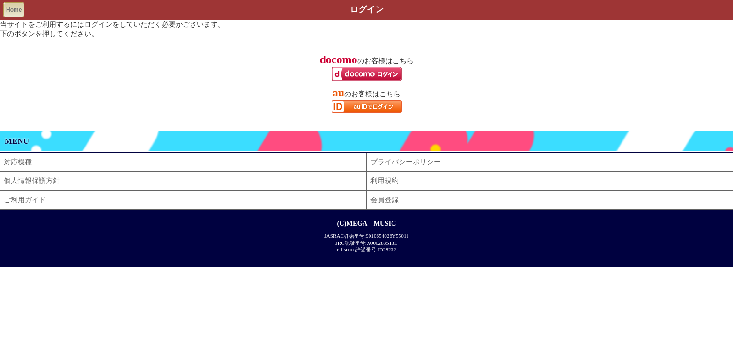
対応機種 (18, 162)
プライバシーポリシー (405, 162)
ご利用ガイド (25, 200)
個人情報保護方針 (32, 180)
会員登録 (384, 200)
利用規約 (384, 180)
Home (14, 10)
